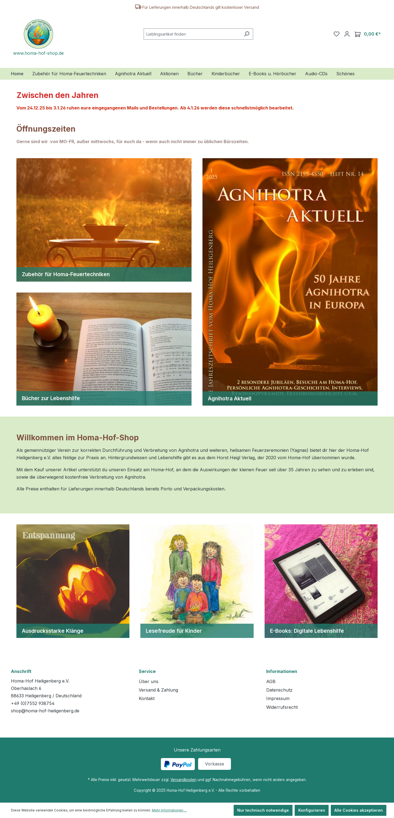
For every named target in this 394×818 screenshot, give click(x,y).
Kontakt (147, 698)
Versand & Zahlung (158, 690)
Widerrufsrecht (282, 707)
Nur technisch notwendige (263, 810)
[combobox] (192, 34)
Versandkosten (183, 779)
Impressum (277, 698)
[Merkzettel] (336, 33)
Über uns (148, 681)
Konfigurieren (311, 810)
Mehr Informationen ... (169, 810)
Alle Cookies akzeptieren (358, 810)
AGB (271, 681)
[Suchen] (246, 34)
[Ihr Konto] (347, 33)
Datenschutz (279, 690)
